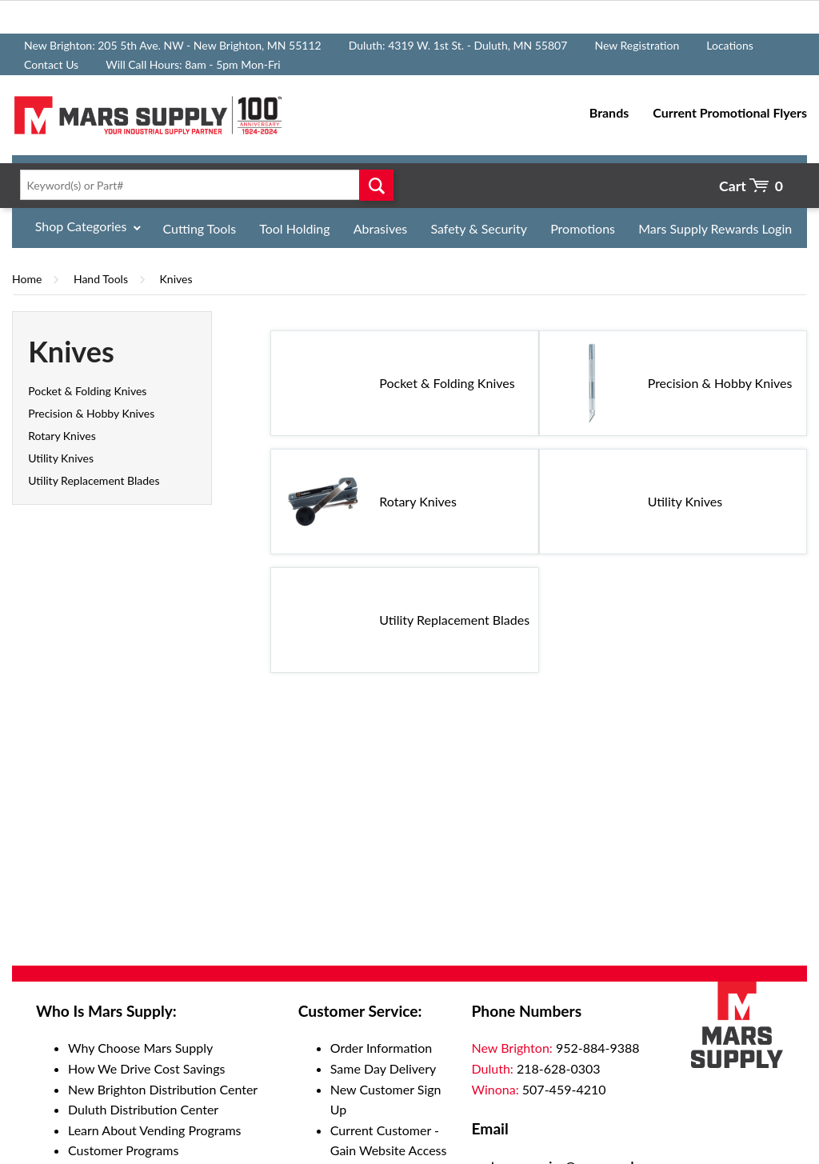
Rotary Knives (62, 435)
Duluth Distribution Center (143, 1109)
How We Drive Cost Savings (146, 1068)
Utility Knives (61, 458)
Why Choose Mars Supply (140, 1047)
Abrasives (381, 228)
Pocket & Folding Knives (87, 391)
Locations (729, 45)
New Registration (636, 45)
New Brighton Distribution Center (163, 1089)
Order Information (381, 1047)
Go (376, 185)
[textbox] (203, 185)
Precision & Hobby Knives (91, 413)
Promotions (582, 228)
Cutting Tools (200, 228)
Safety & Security (478, 228)
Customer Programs (123, 1150)
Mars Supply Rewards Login (715, 228)
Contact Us (51, 64)
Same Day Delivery (383, 1068)
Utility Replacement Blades (93, 480)
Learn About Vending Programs (155, 1130)
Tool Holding (294, 228)
